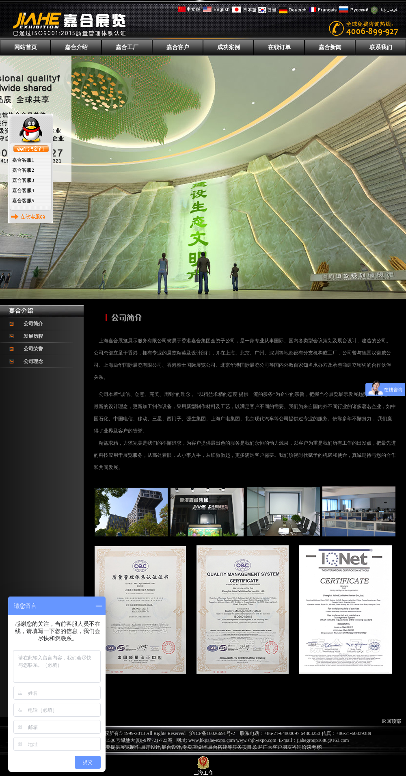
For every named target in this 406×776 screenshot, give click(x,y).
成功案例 (228, 47)
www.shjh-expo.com (257, 740)
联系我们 (380, 47)
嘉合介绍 (76, 47)
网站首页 (25, 47)
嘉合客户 (177, 47)
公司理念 (33, 361)
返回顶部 (391, 721)
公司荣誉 (33, 349)
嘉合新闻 (330, 47)
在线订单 (279, 47)
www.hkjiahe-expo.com (211, 740)
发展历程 (33, 336)
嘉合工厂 (127, 47)
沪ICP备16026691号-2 (212, 733)
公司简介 (33, 323)
